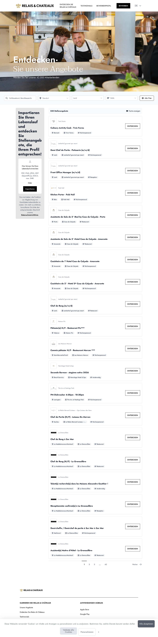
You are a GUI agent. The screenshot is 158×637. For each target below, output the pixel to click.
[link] (132, 126)
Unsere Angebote (26, 607)
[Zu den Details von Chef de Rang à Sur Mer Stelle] (95, 437)
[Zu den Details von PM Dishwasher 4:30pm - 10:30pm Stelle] (95, 393)
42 (106, 564)
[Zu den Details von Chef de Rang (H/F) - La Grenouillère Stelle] (95, 460)
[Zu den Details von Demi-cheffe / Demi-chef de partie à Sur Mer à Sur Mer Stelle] (95, 526)
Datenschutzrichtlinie (29, 215)
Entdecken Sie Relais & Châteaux (32, 612)
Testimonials (24, 616)
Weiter (137, 564)
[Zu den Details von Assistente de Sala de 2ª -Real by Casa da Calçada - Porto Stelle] (95, 215)
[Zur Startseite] (35, 5)
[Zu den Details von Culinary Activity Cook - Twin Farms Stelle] (95, 126)
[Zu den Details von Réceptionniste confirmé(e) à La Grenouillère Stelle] (95, 504)
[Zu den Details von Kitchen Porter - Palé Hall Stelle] (95, 193)
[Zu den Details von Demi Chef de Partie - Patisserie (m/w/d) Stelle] (95, 148)
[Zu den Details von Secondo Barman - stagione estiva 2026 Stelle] (95, 371)
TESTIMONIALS (86, 5)
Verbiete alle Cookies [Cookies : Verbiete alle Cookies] (68, 630)
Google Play (84, 614)
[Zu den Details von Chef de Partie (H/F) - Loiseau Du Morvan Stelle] (95, 415)
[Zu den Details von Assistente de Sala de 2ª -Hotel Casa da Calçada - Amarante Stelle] (95, 237)
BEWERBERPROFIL (103, 5)
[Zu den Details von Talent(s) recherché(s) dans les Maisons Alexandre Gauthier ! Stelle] (95, 482)
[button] (140, 5)
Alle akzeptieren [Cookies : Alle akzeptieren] (146, 623)
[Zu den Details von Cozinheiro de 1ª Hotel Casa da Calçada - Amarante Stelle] (95, 259)
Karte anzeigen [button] (133, 111)
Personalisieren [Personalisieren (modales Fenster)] (87, 631)
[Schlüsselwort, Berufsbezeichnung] (20, 98)
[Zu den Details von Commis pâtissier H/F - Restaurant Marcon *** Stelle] (95, 348)
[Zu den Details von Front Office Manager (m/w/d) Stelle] (95, 171)
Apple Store (84, 609)
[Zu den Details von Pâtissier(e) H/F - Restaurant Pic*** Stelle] (95, 326)
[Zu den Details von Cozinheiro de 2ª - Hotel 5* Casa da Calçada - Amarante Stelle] (95, 282)
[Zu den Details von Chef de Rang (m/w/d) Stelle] (95, 304)
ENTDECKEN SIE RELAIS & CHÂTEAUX (68, 5)
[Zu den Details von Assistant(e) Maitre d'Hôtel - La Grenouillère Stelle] (95, 549)
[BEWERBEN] (123, 5)
